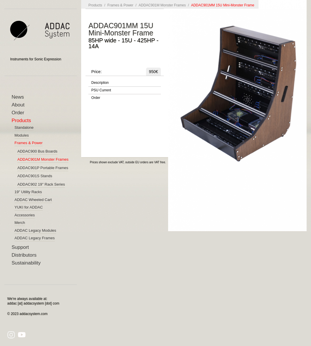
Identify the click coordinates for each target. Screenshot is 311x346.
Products (21, 120)
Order (18, 112)
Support (20, 247)
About (18, 105)
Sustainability (26, 263)
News (18, 97)
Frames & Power (120, 5)
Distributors (24, 255)
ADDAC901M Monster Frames (162, 5)
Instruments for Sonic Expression (35, 59)
